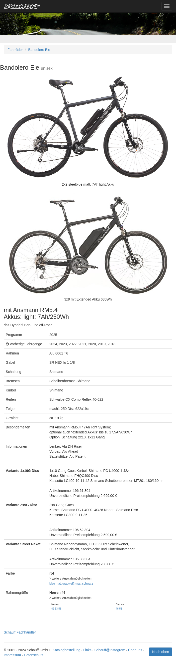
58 (59, 608)
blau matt (55, 583)
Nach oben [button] (160, 652)
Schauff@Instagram (109, 650)
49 (52, 608)
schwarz (87, 583)
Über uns (135, 650)
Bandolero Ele (39, 50)
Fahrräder (15, 50)
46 (117, 608)
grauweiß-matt (71, 583)
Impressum (12, 655)
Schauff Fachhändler (20, 632)
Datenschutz (33, 655)
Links (87, 650)
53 (56, 608)
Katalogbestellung (66, 650)
